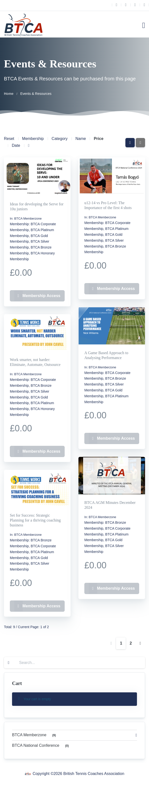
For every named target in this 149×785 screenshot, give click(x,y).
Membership (33, 139)
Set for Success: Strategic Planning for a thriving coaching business (35, 520)
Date (16, 145)
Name (80, 139)
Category (60, 139)
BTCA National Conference (41, 746)
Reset (9, 139)
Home (9, 94)
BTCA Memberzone (28, 218)
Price (98, 139)
